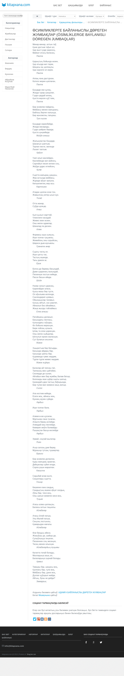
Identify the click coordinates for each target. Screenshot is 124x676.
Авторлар (33, 634)
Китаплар (51, 22)
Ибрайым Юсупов (9, 80)
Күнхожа (9, 74)
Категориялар (19, 634)
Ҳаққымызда (75, 5)
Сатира (8, 50)
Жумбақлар (10, 33)
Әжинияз (9, 63)
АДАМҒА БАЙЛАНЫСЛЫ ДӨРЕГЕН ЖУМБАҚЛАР (82, 592)
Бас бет (57, 5)
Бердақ (8, 68)
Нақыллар (10, 28)
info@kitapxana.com (14, 646)
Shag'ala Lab (31, 654)
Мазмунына (44, 595)
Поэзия (8, 44)
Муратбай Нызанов (9, 88)
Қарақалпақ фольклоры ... (72, 22)
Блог (91, 5)
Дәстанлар (10, 39)
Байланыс (105, 5)
